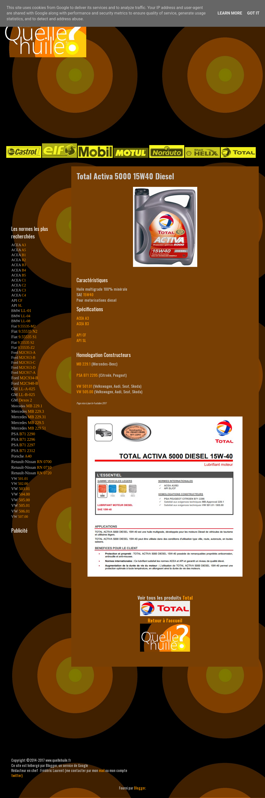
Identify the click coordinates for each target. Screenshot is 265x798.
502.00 (23, 484)
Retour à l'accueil (165, 620)
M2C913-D (27, 367)
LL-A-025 (27, 389)
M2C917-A (27, 372)
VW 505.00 (84, 391)
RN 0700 (44, 462)
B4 (24, 270)
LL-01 (26, 310)
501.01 (23, 479)
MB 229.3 (36, 411)
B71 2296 (27, 439)
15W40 (88, 294)
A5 (24, 250)
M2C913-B (27, 357)
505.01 (24, 505)
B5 (24, 275)
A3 (24, 245)
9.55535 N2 (28, 331)
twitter (16, 775)
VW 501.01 (84, 386)
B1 (24, 255)
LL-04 (25, 316)
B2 (24, 260)
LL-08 (25, 321)
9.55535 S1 (27, 337)
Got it (253, 13)
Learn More (230, 13)
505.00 (24, 500)
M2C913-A (27, 352)
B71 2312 (27, 451)
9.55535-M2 (27, 326)
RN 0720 (44, 473)
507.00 (23, 517)
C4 (24, 295)
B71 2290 (27, 434)
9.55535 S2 (26, 342)
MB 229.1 (83, 364)
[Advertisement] (126, 100)
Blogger (139, 787)
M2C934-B (29, 378)
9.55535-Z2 (26, 347)
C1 (24, 280)
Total (187, 597)
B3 (24, 265)
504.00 (24, 494)
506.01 (24, 511)
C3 (24, 290)
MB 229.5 (36, 423)
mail (101, 770)
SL (20, 305)
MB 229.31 (37, 417)
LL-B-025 (27, 394)
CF (20, 300)
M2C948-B (29, 383)
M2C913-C (27, 362)
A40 (28, 456)
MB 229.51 (37, 428)
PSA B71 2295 (87, 375)
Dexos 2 (25, 400)
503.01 (24, 489)
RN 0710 (44, 467)
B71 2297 (27, 445)
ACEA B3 (82, 323)
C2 (24, 285)
